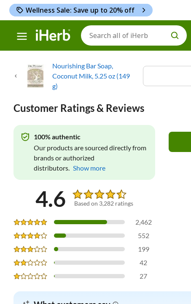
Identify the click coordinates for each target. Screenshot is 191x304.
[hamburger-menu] (21, 36)
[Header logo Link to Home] (53, 35)
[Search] (134, 35)
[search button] (175, 35)
